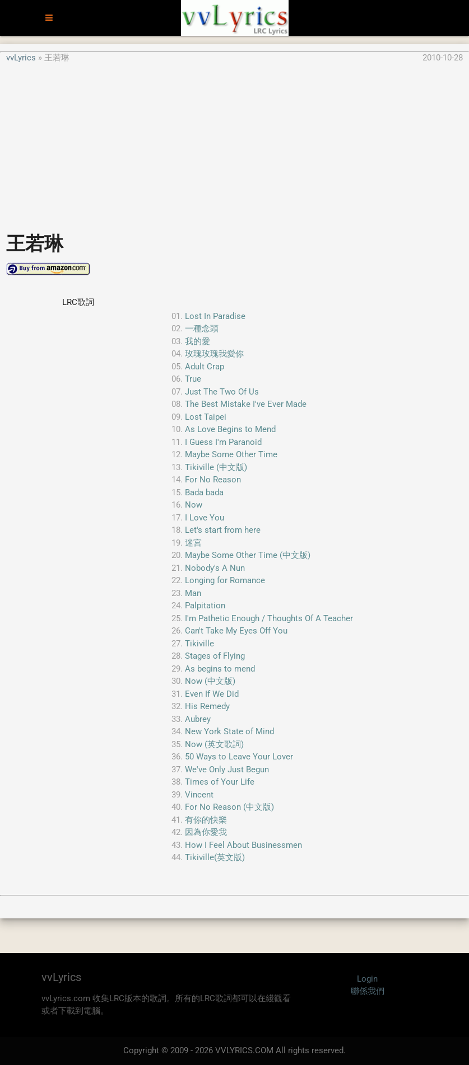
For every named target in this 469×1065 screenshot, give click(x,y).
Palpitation (205, 605)
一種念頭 (202, 328)
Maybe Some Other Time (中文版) (247, 555)
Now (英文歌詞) (214, 744)
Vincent (199, 795)
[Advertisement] (234, 142)
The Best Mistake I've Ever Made (246, 404)
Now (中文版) (210, 681)
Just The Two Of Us (222, 392)
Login (367, 979)
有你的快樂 (206, 820)
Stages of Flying (215, 656)
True (193, 379)
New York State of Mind (229, 731)
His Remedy (207, 706)
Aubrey (198, 719)
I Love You (204, 518)
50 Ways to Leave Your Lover (239, 757)
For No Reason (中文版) (229, 807)
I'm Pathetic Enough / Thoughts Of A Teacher (269, 618)
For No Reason (213, 480)
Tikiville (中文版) (216, 467)
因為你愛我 (206, 832)
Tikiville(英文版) (215, 857)
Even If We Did (212, 694)
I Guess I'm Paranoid (223, 442)
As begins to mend (220, 669)
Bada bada (204, 492)
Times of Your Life (219, 782)
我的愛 (197, 341)
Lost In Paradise (215, 316)
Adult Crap (204, 367)
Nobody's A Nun (215, 568)
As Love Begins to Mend (230, 429)
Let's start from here (223, 530)
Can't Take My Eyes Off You (236, 631)
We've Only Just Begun (227, 769)
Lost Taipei (205, 417)
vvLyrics (21, 58)
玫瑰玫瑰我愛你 (214, 354)
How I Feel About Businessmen (243, 845)
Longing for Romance (225, 580)
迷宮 (193, 543)
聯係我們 (367, 991)
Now (193, 505)
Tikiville (199, 644)
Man (193, 593)
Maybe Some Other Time (231, 454)
